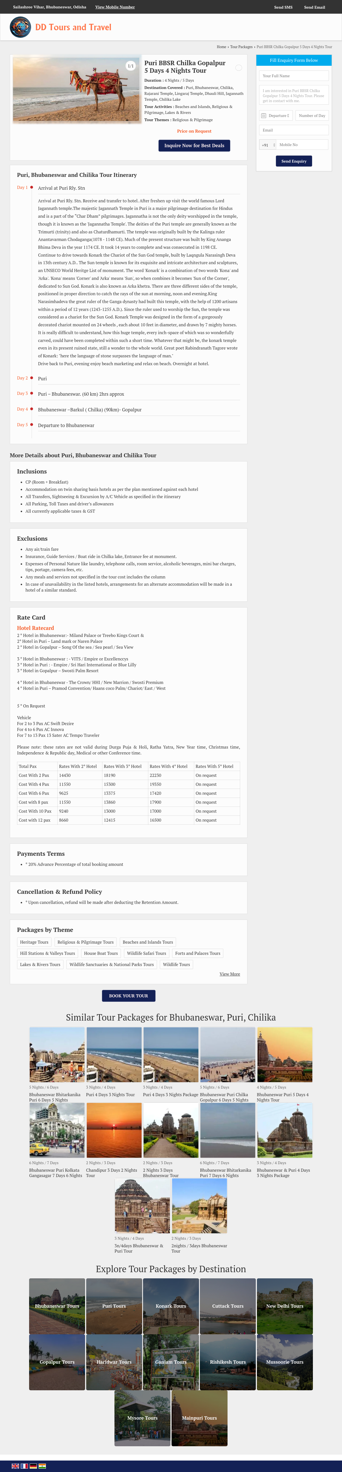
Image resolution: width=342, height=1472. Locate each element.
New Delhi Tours (285, 1306)
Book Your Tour (128, 995)
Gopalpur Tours (57, 1362)
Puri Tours (114, 1306)
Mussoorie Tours (284, 1362)
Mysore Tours (142, 1418)
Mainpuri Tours (199, 1418)
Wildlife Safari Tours (146, 953)
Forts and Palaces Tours (197, 953)
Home (221, 46)
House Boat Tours (101, 953)
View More (230, 974)
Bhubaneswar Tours (57, 1306)
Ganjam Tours (171, 1362)
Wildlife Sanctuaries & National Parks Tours (111, 964)
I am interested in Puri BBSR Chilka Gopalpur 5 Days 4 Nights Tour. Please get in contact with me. (294, 95)
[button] (115, 7)
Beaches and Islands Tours (148, 942)
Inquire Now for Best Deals (194, 145)
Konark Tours (171, 1306)
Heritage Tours (34, 942)
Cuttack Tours (227, 1306)
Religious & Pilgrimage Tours (86, 942)
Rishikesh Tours (228, 1362)
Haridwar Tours (114, 1362)
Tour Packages (241, 46)
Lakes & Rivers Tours (40, 964)
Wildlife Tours (176, 964)
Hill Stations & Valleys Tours (47, 953)
